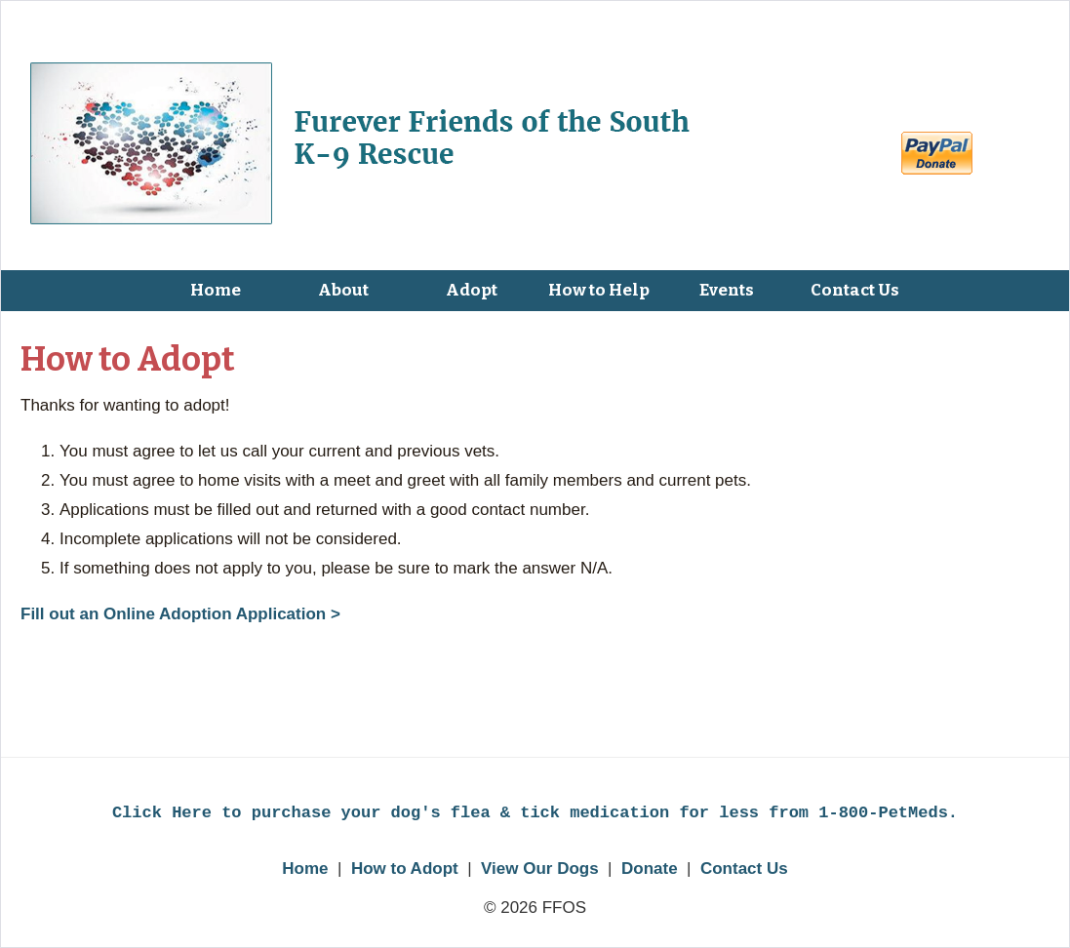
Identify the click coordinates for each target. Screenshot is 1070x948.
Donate (649, 868)
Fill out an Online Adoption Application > (180, 614)
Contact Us (744, 868)
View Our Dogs (540, 868)
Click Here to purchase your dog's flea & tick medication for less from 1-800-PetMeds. (535, 813)
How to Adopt (404, 868)
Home (305, 868)
